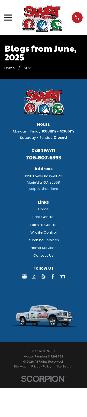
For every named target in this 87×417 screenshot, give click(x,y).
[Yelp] (43, 276)
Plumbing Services (43, 240)
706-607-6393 (43, 157)
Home (43, 209)
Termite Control (43, 224)
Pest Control (43, 216)
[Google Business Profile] (24, 276)
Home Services (43, 247)
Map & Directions (43, 188)
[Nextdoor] (62, 276)
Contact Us (43, 255)
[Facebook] (53, 276)
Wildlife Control (43, 232)
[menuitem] (19, 366)
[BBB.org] (34, 276)
